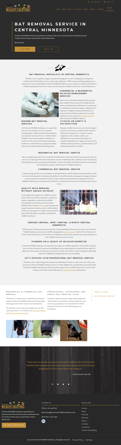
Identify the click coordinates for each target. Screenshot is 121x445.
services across (69, 232)
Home (58, 9)
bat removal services (86, 116)
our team (42, 206)
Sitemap (89, 440)
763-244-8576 (52, 408)
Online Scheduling (109, 9)
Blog (63, 9)
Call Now (25, 49)
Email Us (48, 49)
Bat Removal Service (104, 296)
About (86, 9)
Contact (92, 9)
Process (70, 9)
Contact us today (69, 270)
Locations (100, 9)
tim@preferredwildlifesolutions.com (61, 412)
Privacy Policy (77, 440)
